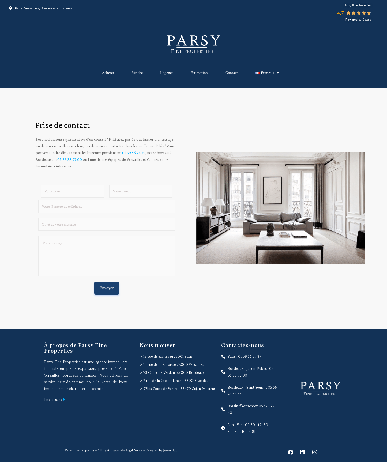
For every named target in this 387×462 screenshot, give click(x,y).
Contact (231, 72)
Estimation (199, 72)
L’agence (166, 72)
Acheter (108, 72)
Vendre (137, 72)
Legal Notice (133, 450)
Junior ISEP (171, 450)
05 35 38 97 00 (69, 159)
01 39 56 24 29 (133, 153)
